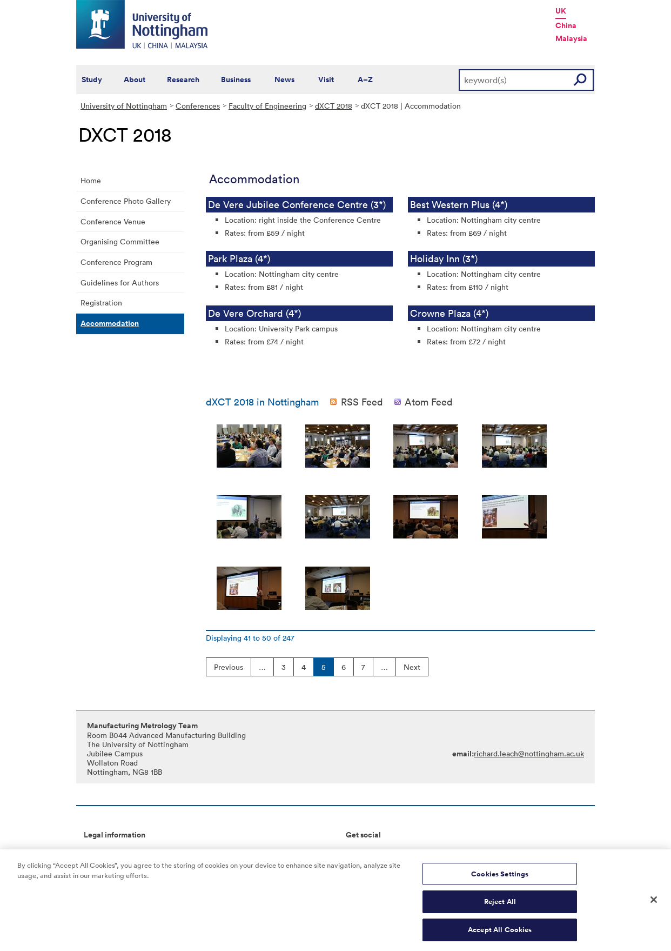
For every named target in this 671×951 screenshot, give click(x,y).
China (565, 25)
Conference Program (116, 262)
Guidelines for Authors (119, 282)
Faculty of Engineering (267, 106)
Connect (360, 852)
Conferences (198, 106)
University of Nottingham (123, 106)
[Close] (654, 903)
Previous (228, 667)
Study (92, 79)
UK (560, 10)
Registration (101, 302)
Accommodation (109, 323)
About (134, 79)
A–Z (365, 79)
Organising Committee (119, 241)
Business (236, 79)
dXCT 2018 (333, 106)
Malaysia (571, 38)
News (284, 79)
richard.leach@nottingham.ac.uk (529, 753)
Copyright (101, 852)
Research (183, 79)
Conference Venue (112, 221)
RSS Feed (362, 401)
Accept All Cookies (500, 934)
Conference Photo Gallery (125, 201)
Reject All (500, 906)
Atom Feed (429, 401)
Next (412, 667)
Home (90, 180)
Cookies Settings (499, 878)
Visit (326, 79)
